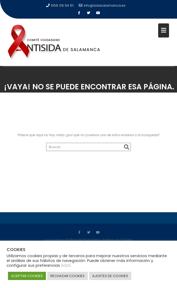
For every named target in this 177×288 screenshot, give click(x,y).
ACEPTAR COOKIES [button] (27, 275)
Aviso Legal (54, 239)
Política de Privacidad (83, 239)
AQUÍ (65, 265)
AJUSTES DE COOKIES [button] (110, 275)
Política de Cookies (117, 239)
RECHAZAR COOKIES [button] (67, 275)
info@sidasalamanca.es (102, 5)
